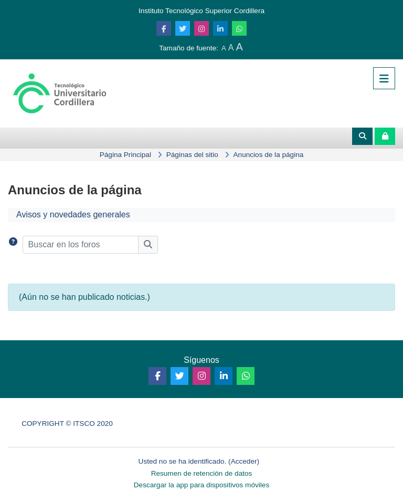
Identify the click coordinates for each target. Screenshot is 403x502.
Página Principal (125, 155)
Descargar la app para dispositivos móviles (201, 485)
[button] (13, 245)
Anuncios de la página (269, 155)
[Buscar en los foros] (81, 245)
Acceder (244, 461)
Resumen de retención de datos (201, 473)
